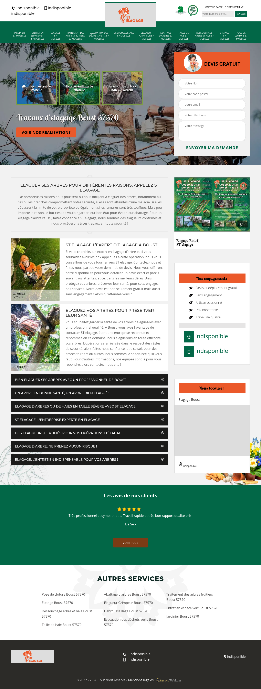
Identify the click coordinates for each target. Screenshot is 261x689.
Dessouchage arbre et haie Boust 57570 (67, 614)
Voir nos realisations (46, 132)
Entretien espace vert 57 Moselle (37, 35)
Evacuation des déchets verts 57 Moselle (99, 35)
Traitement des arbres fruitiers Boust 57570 (189, 597)
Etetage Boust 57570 (57, 602)
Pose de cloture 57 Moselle (241, 35)
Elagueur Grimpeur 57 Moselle (146, 35)
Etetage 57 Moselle (224, 35)
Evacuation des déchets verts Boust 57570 (131, 622)
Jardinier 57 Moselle (19, 34)
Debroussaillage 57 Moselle (124, 34)
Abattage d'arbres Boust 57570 (127, 594)
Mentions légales (141, 680)
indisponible (25, 8)
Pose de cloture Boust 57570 (63, 594)
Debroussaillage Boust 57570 (126, 611)
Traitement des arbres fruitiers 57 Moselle (75, 35)
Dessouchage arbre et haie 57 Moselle (204, 35)
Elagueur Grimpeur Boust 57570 (128, 602)
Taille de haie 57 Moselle (183, 35)
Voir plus (130, 543)
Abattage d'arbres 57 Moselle (166, 35)
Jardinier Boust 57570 (182, 616)
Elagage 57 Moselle (55, 35)
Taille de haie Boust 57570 (62, 625)
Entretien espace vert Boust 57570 (192, 608)
